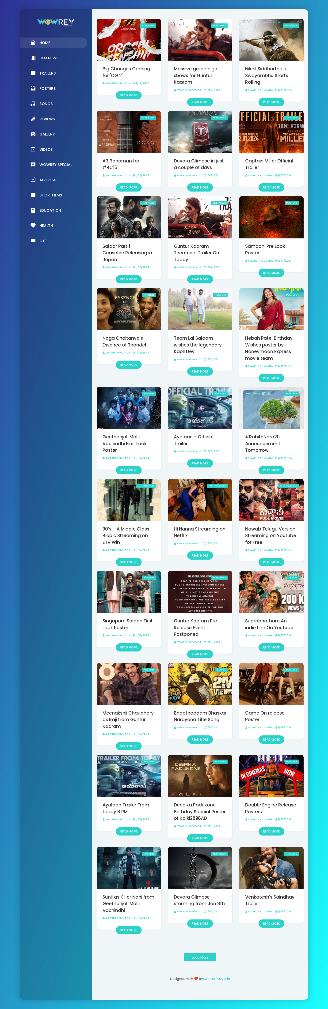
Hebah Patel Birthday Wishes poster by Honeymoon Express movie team (269, 348)
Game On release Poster (265, 716)
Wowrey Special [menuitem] (51, 164)
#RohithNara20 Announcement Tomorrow (262, 443)
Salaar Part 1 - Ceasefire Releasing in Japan (127, 253)
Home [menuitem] (40, 42)
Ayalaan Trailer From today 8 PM (126, 808)
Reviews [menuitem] (42, 119)
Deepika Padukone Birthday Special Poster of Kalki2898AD (200, 811)
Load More (200, 957)
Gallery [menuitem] (42, 134)
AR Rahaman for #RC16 (121, 164)
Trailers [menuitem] (43, 73)
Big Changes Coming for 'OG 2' (126, 72)
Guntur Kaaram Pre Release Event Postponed (195, 627)
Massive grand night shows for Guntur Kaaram (196, 75)
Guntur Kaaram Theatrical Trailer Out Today (197, 253)
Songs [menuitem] (41, 103)
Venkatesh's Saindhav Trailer (269, 900)
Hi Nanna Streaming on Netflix (199, 532)
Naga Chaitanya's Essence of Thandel (124, 341)
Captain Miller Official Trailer (269, 164)
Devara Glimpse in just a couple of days (199, 164)
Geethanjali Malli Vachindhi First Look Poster (125, 443)
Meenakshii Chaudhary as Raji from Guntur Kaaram (128, 720)
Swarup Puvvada (117, 83)
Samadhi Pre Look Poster (265, 249)
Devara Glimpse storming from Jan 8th (199, 900)
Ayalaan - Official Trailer (194, 440)
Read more (128, 95)
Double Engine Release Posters (270, 808)
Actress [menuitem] (43, 180)
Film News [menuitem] (44, 58)
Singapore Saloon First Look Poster (128, 624)
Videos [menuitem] (41, 149)
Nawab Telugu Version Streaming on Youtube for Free (270, 536)
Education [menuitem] (45, 210)
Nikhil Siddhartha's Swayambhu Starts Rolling (266, 75)
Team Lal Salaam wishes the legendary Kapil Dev (198, 345)
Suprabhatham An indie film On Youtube (269, 624)
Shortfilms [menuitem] (46, 195)
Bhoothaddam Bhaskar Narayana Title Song (200, 716)
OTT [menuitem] (38, 241)
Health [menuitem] (41, 225)
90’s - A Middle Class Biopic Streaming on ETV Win (126, 536)
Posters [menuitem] (43, 88)
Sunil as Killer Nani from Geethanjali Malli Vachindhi (128, 904)
